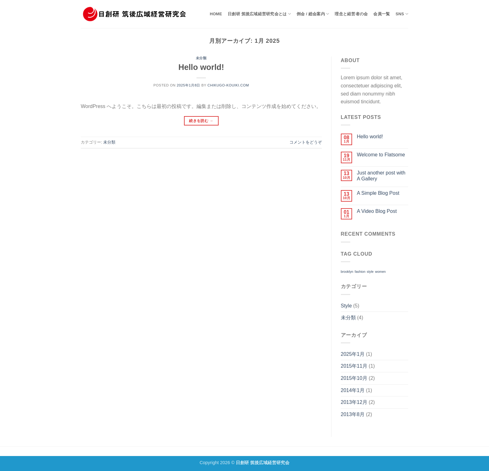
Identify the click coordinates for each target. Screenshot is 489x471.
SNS (401, 14)
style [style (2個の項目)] (370, 271)
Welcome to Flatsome (381, 154)
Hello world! (201, 67)
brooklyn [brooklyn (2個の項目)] (347, 271)
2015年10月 (354, 378)
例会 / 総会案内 (313, 14)
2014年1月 (353, 390)
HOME (216, 14)
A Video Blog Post (377, 211)
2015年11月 (354, 366)
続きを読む (201, 121)
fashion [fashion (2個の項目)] (360, 271)
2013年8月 (353, 414)
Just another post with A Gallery (381, 175)
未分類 (201, 58)
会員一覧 (381, 14)
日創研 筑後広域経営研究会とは (259, 14)
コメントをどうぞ (305, 142)
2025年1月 (353, 354)
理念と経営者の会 (351, 14)
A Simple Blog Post (378, 193)
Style (346, 305)
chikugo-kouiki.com (228, 85)
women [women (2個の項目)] (380, 271)
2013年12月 (354, 402)
